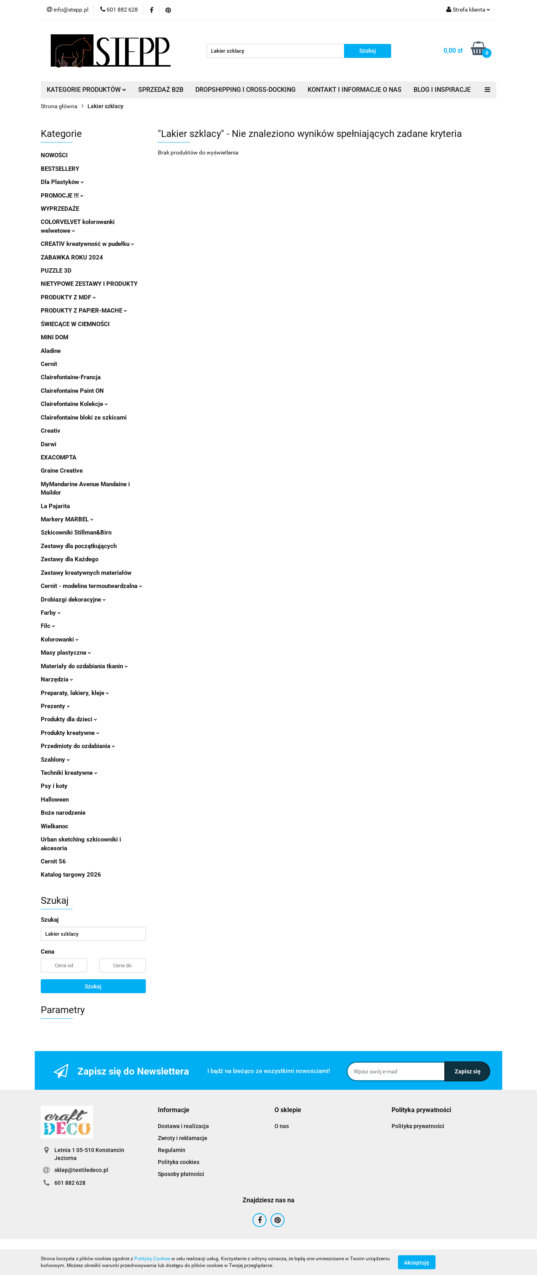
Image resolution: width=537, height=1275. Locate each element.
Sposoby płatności (181, 1174)
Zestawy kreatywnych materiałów (86, 572)
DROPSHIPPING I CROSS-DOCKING (245, 89)
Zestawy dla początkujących (79, 546)
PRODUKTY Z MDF (68, 297)
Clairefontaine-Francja (71, 377)
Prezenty (55, 706)
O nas (281, 1126)
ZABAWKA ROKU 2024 (72, 257)
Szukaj (93, 986)
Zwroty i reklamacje (182, 1138)
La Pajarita (55, 506)
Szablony (55, 759)
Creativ (50, 430)
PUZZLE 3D (56, 270)
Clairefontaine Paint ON (72, 390)
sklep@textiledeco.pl (81, 1170)
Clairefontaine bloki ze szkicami (84, 417)
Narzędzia (57, 679)
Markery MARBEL (67, 519)
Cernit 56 (53, 861)
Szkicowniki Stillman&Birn (76, 532)
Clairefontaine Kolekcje (74, 404)
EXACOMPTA (58, 457)
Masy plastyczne (66, 652)
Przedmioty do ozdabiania (78, 746)
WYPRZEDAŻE (60, 208)
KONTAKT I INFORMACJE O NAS (355, 89)
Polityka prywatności (418, 1126)
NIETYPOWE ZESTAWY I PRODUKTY (89, 283)
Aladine (51, 350)
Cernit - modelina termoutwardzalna (91, 586)
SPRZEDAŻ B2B (160, 89)
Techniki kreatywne (69, 772)
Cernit (49, 364)
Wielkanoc (54, 826)
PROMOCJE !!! (62, 195)
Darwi (48, 444)
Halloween (55, 799)
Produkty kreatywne (70, 732)
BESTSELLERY (60, 168)
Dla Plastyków (62, 182)
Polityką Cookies (152, 1258)
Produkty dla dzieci (69, 719)
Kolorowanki (60, 639)
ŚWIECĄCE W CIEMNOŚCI (75, 324)
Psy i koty (54, 786)
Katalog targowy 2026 (71, 874)
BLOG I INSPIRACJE (442, 89)
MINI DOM (54, 337)
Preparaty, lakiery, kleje (75, 693)
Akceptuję (417, 1262)
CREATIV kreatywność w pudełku (87, 243)
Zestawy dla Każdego (69, 559)
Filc (48, 626)
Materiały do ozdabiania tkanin (84, 666)
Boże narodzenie (63, 812)
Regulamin (171, 1150)
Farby (51, 612)
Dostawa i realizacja (183, 1126)
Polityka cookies (178, 1162)
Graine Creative (62, 470)
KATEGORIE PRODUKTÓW (86, 89)
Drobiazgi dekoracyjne (73, 599)
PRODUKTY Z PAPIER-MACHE (84, 310)
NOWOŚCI (54, 155)
